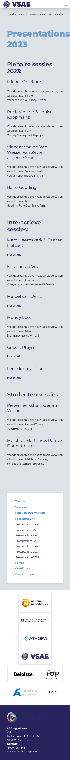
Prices (19, 562)
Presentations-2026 (27, 557)
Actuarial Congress (28, 14)
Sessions (21, 507)
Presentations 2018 (27, 524)
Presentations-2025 (27, 551)
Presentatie (14, 254)
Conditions (23, 568)
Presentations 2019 (27, 530)
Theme (20, 501)
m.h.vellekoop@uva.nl (33, 100)
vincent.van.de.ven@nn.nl (28, 175)
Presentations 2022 (27, 535)
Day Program (24, 574)
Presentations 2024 (27, 546)
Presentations (46, 14)
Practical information (30, 513)
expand (13, 507)
